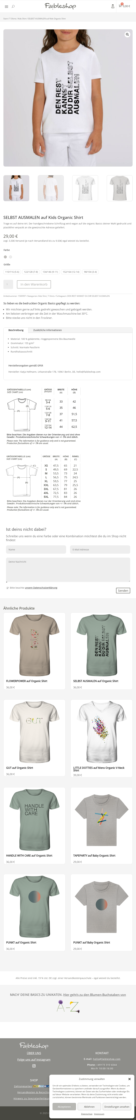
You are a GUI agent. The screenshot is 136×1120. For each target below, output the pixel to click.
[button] (129, 1079)
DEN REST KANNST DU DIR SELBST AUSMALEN (88, 296)
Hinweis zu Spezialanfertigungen (34, 1098)
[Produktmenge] (8, 284)
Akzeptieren (64, 1106)
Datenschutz (86, 1114)
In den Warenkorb (34, 284)
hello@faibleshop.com (106, 1059)
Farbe (7, 250)
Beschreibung (15, 330)
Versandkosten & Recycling (33, 1092)
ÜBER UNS (34, 1053)
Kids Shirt (22, 18)
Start (5, 18)
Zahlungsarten (23, 1086)
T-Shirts (12, 18)
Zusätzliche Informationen (47, 330)
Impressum (99, 1114)
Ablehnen (89, 1106)
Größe (7, 264)
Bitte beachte (31, 587)
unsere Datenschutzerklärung (41, 587)
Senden (123, 591)
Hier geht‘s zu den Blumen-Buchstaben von (94, 995)
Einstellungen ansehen (116, 1106)
